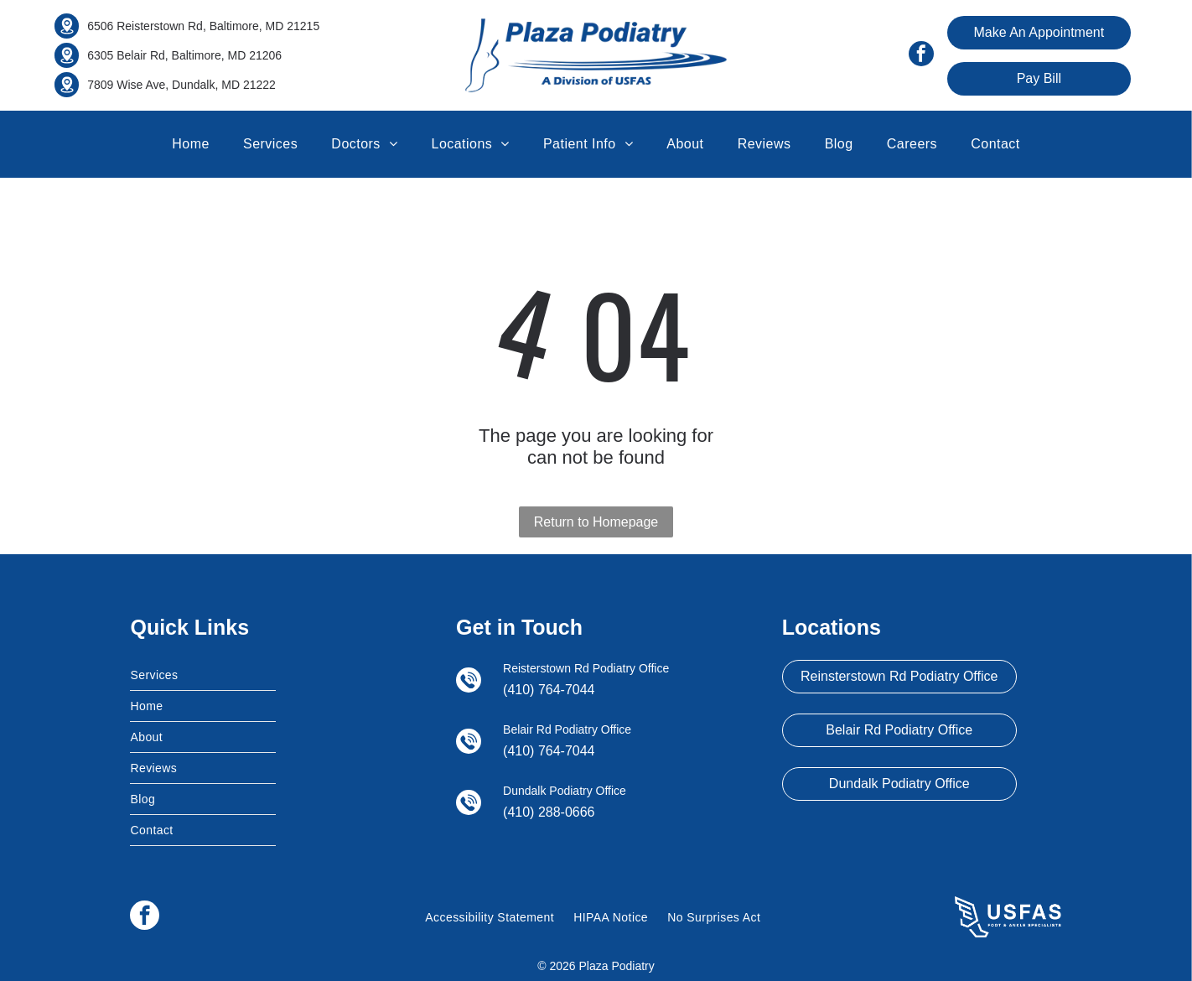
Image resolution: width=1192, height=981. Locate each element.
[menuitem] (190, 144)
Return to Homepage (596, 522)
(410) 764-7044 (548, 690)
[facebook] (921, 55)
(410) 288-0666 (548, 812)
